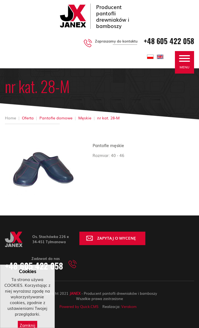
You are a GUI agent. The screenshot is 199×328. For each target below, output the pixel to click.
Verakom (129, 306)
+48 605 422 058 (169, 41)
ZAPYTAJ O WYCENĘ (116, 238)
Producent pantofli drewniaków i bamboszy (112, 16)
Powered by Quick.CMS (79, 306)
